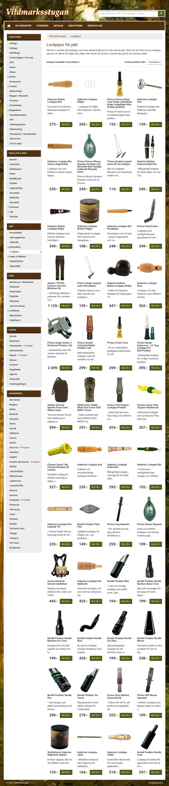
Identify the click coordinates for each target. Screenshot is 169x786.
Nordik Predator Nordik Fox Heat (119, 639)
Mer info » (66, 124)
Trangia (13, 533)
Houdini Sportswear (25, 462)
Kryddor (13, 183)
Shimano (14, 519)
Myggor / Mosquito (19, 95)
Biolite (13, 409)
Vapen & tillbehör (18, 256)
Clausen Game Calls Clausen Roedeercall (147, 406)
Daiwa (12, 423)
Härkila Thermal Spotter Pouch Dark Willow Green (58, 408)
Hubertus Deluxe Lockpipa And (56, 100)
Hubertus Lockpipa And (89, 464)
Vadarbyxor (15, 320)
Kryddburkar (16, 178)
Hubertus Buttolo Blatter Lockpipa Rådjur (119, 284)
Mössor (13, 360)
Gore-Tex (19, 447)
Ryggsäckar (15, 110)
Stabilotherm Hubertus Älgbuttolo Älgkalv (59, 753)
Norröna (13, 495)
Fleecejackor (21, 345)
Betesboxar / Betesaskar (21, 282)
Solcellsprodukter (18, 115)
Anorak (13, 336)
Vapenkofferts (16, 261)
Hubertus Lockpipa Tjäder (117, 753)
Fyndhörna (42, 26)
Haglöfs (13, 457)
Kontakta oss (95, 26)
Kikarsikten (15, 247)
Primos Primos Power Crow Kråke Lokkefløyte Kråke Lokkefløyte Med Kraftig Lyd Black (119, 103)
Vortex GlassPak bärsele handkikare (57, 582)
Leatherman (15, 481)
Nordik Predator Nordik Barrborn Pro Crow (60, 639)
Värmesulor (15, 138)
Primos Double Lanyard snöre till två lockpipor (119, 162)
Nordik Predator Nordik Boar (89, 639)
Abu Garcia (15, 400)
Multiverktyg (16, 91)
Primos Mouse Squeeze (149, 524)
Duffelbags (15, 53)
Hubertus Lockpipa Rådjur (87, 100)
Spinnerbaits (16, 315)
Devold (13, 428)
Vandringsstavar (17, 124)
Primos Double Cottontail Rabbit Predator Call (86, 345)
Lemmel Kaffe (16, 485)
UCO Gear (14, 543)
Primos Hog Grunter (147, 226)
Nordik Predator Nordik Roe (60, 696)
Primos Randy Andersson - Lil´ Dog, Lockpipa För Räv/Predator (148, 346)
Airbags (13, 43)
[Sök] (161, 13)
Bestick (13, 159)
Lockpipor (14, 251)
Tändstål (14, 216)
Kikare (13, 72)
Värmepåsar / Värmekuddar (23, 134)
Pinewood (14, 505)
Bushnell (14, 414)
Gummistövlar (16, 350)
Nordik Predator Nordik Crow (149, 753)
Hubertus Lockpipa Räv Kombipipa (119, 227)
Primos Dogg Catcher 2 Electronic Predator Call (60, 344)
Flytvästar (14, 301)
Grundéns (14, 452)
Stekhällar (14, 197)
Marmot (13, 490)
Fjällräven (14, 433)
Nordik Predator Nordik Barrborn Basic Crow (149, 582)
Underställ (15, 379)
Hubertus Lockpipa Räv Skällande (89, 582)
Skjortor (13, 374)
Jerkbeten (14, 310)
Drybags (14, 48)
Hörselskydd (16, 232)
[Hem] (8, 26)
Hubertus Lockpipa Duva (147, 284)
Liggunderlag (16, 188)
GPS (12, 62)
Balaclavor (15, 341)
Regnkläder (15, 369)
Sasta (12, 514)
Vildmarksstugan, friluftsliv (37, 11)
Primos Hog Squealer (118, 524)
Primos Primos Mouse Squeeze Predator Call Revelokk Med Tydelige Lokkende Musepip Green (89, 166)
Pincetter (14, 100)
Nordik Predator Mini (118, 581)
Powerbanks (16, 105)
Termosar (14, 207)
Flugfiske (14, 296)
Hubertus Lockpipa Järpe (87, 753)
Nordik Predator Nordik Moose (149, 639)
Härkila (13, 466)
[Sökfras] (128, 13)
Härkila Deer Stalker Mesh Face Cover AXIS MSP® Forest (89, 408)
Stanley (13, 524)
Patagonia (20, 500)
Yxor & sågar (16, 143)
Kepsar (18, 355)
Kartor (13, 67)
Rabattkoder (75, 26)
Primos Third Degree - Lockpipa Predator (118, 406)
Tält (11, 212)
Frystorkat (14, 164)
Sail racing (15, 509)
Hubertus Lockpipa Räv (149, 464)
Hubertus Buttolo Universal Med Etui (147, 162)
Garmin (13, 438)
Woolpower (15, 547)
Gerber (13, 442)
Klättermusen (16, 476)
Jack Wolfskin (16, 471)
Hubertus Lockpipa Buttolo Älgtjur (87, 227)
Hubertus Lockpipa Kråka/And (117, 465)
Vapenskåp (15, 266)
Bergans (14, 404)
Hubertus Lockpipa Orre (147, 100)
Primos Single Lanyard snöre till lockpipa (89, 284)
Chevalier (14, 419)
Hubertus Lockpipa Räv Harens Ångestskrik (60, 162)
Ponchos (14, 364)
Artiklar (58, 26)
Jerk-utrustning (17, 306)
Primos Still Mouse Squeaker (147, 696)
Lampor (13, 86)
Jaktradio (14, 242)
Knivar (13, 76)
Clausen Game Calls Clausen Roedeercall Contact (58, 467)
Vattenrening (16, 129)
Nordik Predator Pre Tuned (87, 696)
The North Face (17, 528)
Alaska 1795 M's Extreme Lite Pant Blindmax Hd (57, 286)
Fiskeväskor (15, 291)
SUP (12, 119)
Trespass (14, 538)
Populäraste (154, 62)
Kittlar (12, 173)
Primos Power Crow (117, 342)
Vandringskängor (18, 384)
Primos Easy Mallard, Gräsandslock (118, 696)
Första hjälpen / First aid (21, 57)
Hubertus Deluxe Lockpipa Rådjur (56, 227)
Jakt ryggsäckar (17, 237)
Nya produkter (23, 26)
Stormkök (14, 202)
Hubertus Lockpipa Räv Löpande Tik (60, 525)
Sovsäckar (15, 193)
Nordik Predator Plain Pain (88, 525)
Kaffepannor (16, 169)
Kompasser (15, 81)
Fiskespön (15, 286)
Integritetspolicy (155, 783)
